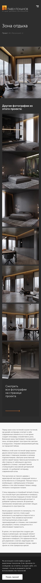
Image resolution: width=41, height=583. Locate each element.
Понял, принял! (12, 577)
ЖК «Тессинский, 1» (16, 33)
